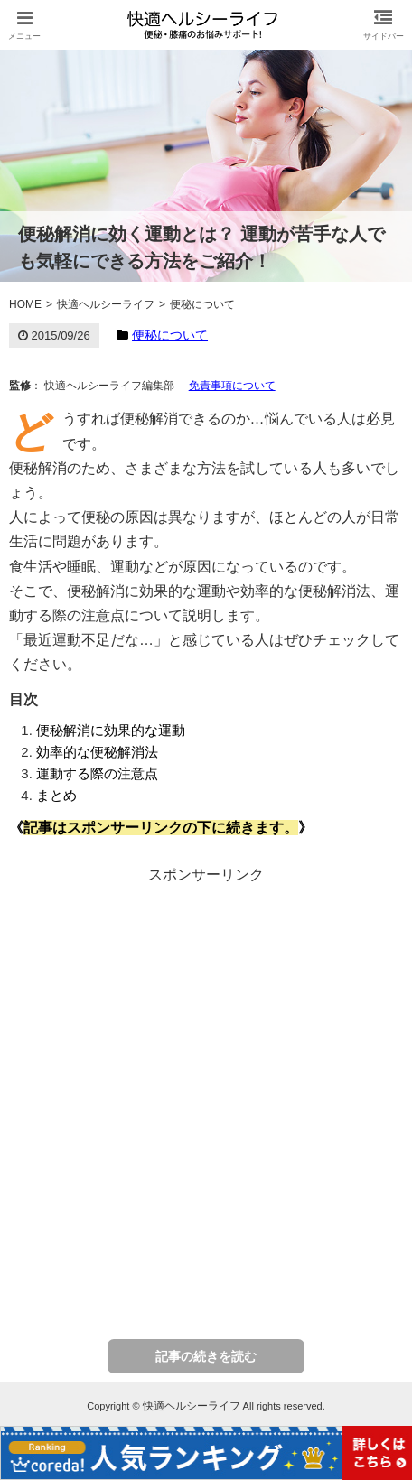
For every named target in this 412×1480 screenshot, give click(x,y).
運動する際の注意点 (97, 773)
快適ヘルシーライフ (191, 1406)
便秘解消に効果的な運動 (110, 730)
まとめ (56, 795)
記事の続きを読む (206, 1356)
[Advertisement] (206, 1095)
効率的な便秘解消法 (97, 751)
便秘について (170, 335)
